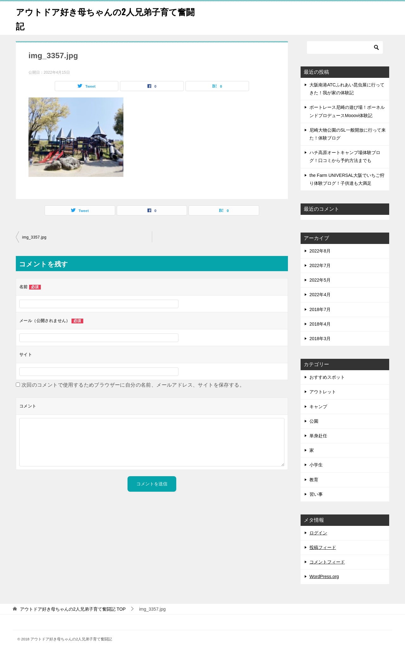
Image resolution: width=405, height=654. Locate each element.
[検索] (345, 47)
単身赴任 (318, 435)
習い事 (316, 494)
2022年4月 (320, 294)
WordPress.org (324, 576)
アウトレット (322, 391)
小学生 (316, 464)
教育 (313, 479)
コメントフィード (327, 561)
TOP (73, 609)
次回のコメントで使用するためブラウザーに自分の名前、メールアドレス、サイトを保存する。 (133, 385)
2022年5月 (320, 280)
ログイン (318, 532)
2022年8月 (320, 250)
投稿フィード (322, 547)
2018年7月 (320, 309)
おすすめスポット (327, 377)
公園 (313, 421)
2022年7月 (320, 265)
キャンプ (318, 406)
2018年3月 (320, 338)
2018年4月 (320, 324)
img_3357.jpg (34, 237)
